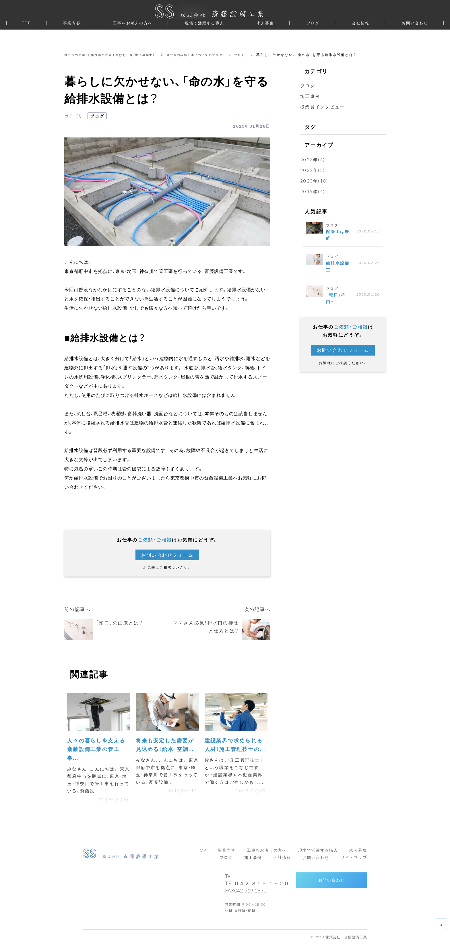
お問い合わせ (331, 884)
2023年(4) (312, 159)
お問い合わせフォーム (167, 555)
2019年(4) (312, 191)
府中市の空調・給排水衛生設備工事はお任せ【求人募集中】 (117, 54)
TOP (26, 23)
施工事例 (310, 96)
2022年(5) (312, 170)
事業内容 (72, 23)
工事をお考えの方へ (132, 23)
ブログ (264, 54)
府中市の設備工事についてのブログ (214, 54)
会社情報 (360, 23)
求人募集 (265, 23)
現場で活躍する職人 (204, 23)
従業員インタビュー (322, 107)
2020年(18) (314, 181)
